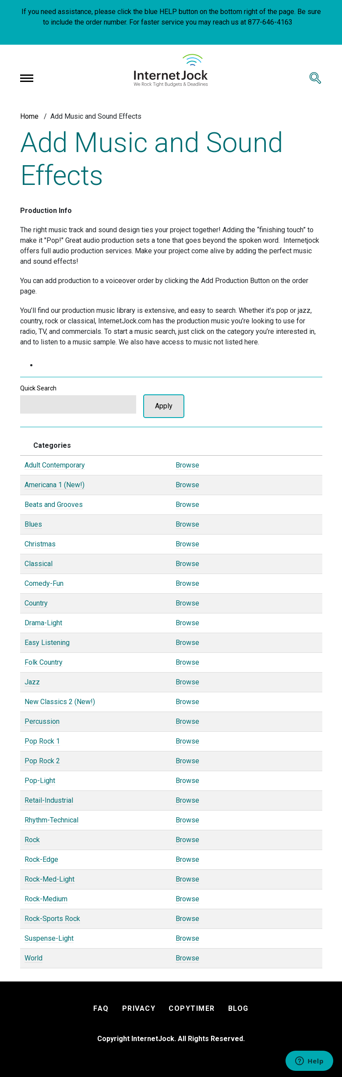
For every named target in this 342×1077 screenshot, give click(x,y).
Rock (32, 840)
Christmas (40, 544)
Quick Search (38, 388)
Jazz (32, 682)
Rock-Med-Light (49, 879)
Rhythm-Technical (51, 820)
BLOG (238, 1008)
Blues (33, 524)
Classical (39, 564)
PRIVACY (139, 1008)
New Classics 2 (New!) (60, 702)
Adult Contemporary (55, 465)
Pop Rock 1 (42, 741)
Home (29, 116)
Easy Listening (47, 642)
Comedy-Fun (44, 583)
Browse (187, 465)
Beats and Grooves (54, 504)
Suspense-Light (49, 938)
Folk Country (44, 662)
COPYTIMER (192, 1008)
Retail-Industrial (49, 800)
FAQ (101, 1008)
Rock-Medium (46, 899)
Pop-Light (40, 780)
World (33, 958)
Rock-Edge (41, 859)
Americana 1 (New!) (55, 485)
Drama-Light (43, 623)
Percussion (42, 721)
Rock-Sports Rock (52, 918)
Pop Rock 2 (42, 761)
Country (36, 603)
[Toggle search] (315, 78)
